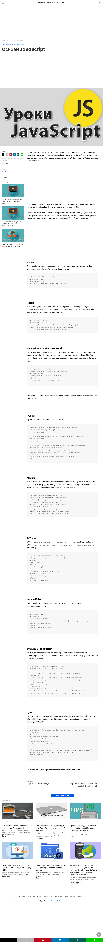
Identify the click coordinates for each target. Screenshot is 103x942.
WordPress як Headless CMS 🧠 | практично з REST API (12, 245)
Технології (5, 821)
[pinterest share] (10, 154)
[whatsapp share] (18, 154)
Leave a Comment (62, 795)
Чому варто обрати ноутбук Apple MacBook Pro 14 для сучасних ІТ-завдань (51, 828)
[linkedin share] (14, 154)
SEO (3, 861)
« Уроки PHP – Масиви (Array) (38, 784)
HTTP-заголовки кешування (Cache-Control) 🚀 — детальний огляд (11, 224)
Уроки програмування (16, 40)
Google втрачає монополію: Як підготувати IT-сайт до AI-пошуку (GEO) (16, 867)
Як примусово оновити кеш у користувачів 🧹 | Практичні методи (12, 201)
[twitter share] (3, 154)
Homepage (5, 40)
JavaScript (5, 44)
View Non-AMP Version (58, 901)
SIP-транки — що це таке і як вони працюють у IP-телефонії (17, 826)
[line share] (22, 154)
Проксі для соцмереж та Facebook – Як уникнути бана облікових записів (51, 867)
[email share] (7, 154)
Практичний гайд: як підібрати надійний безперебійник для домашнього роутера (83, 828)
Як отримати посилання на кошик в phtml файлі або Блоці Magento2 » (83, 785)
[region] (51, 22)
